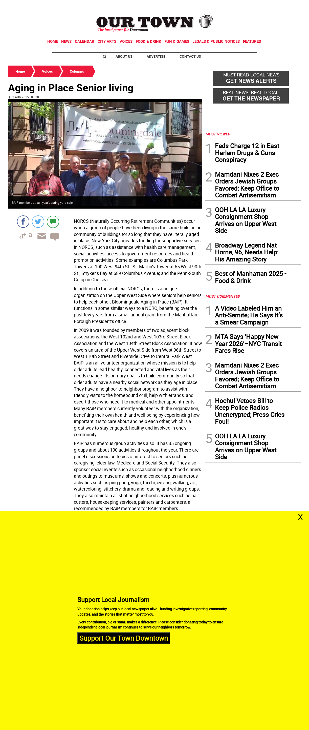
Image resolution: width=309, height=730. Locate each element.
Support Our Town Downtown (123, 637)
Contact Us (190, 56)
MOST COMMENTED (222, 296)
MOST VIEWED (217, 133)
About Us (124, 56)
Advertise (156, 56)
